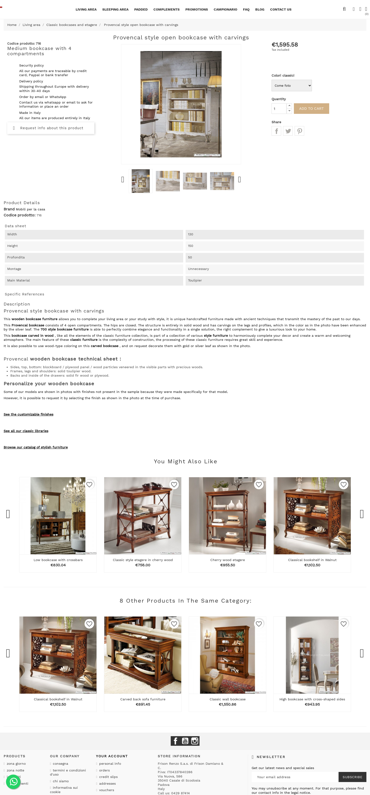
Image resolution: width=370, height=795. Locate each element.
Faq (246, 9)
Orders (104, 770)
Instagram (195, 741)
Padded (141, 9)
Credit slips (108, 777)
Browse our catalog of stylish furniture (36, 447)
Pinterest (299, 130)
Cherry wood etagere (227, 560)
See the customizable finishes (28, 414)
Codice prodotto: (20, 215)
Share (276, 130)
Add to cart (314, 108)
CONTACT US (280, 9)
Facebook (175, 741)
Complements (166, 9)
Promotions (196, 9)
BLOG (259, 9)
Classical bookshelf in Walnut (312, 560)
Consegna (60, 763)
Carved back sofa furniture (142, 699)
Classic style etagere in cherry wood (143, 560)
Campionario (225, 9)
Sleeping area (115, 9)
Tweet (287, 130)
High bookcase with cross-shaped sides (312, 699)
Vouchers (106, 790)
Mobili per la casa (30, 209)
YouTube (185, 741)
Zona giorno (16, 763)
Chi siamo (60, 781)
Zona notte (15, 770)
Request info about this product (48, 128)
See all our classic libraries (26, 431)
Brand (9, 209)
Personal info (109, 763)
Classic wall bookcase (228, 699)
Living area (86, 9)
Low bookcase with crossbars (58, 560)
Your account (112, 756)
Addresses (107, 783)
